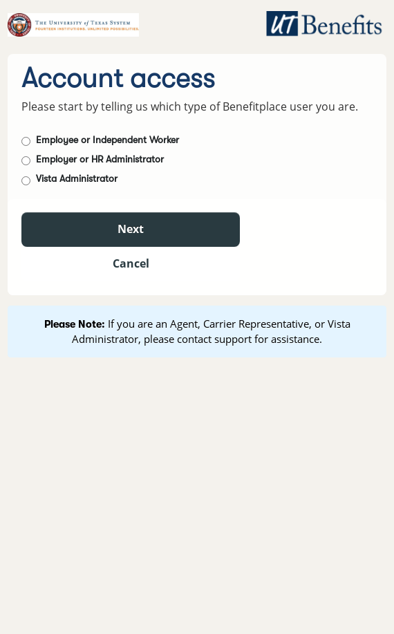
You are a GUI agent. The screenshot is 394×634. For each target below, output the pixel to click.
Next (131, 228)
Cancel (131, 263)
